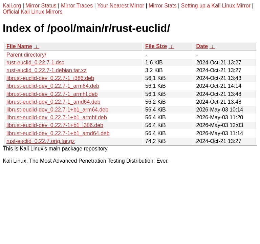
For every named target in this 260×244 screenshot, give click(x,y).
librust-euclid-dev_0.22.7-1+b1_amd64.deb (58, 133)
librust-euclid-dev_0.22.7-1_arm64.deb (52, 86)
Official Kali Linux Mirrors (33, 12)
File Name (19, 46)
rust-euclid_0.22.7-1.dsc (35, 62)
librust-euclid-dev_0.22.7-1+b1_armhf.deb (56, 117)
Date (202, 46)
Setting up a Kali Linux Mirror (216, 5)
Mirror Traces (77, 5)
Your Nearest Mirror (120, 5)
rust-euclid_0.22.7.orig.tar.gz (40, 141)
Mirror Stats (163, 5)
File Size (156, 46)
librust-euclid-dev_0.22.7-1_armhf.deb (52, 94)
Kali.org (12, 5)
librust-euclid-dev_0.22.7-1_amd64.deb (53, 102)
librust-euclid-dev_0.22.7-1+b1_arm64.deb (57, 110)
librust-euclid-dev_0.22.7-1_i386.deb (50, 78)
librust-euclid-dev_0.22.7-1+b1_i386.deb (54, 125)
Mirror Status (41, 5)
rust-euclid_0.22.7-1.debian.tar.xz (46, 70)
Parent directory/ (26, 55)
